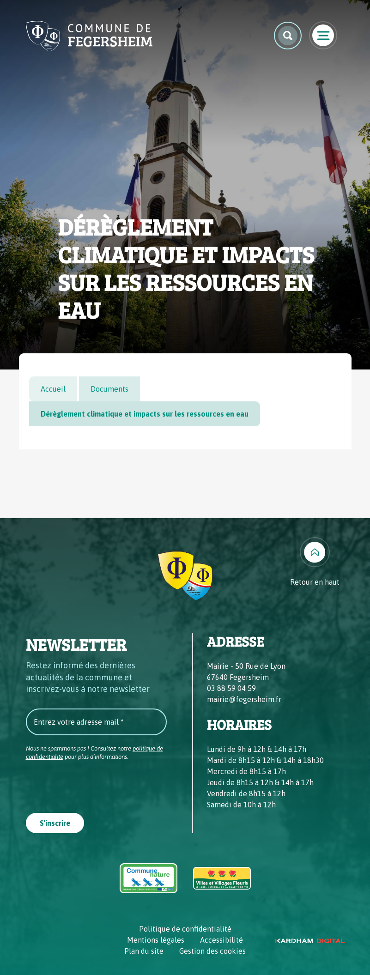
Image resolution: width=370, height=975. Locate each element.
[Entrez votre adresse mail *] (96, 722)
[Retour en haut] (314, 562)
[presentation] (96, 784)
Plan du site (144, 951)
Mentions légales (155, 940)
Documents (109, 389)
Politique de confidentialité (185, 929)
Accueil (53, 389)
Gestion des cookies (212, 951)
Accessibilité (221, 940)
